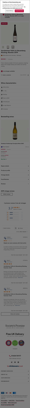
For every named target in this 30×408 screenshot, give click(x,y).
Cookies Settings (9, 10)
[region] (15, 6)
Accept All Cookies (19, 10)
